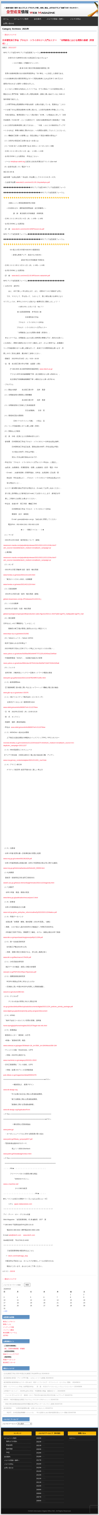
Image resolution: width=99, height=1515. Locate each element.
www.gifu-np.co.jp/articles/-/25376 (15, 693)
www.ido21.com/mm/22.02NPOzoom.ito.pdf (28, 229)
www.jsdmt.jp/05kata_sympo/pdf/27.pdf (17, 1139)
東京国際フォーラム (10, 1333)
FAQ (7, 1452)
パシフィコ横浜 (8, 1330)
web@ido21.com (15, 1235)
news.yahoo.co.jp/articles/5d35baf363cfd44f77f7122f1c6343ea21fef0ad (29, 654)
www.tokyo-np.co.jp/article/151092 (16, 634)
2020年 (38, 1449)
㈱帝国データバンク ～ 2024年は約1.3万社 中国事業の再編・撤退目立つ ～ (30, 1391)
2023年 (38, 1438)
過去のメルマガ (9, 35)
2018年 (38, 1456)
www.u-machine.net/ (10, 1184)
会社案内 (37, 19)
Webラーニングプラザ (11, 1354)
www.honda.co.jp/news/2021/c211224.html (19, 575)
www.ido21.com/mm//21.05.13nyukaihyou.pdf (33, 182)
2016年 (38, 1464)
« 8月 (5, 1311)
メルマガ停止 (75, 19)
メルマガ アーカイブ (9, 1424)
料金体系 (9, 1445)
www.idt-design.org (10, 1090)
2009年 (38, 1490)
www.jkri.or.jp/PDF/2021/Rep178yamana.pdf (19, 972)
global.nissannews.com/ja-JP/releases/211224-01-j (22, 599)
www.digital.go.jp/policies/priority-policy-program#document (25, 1011)
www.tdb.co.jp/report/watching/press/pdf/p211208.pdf (23, 937)
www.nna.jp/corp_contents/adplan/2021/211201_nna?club (24, 760)
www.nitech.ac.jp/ (46, 369)
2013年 (38, 1475)
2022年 (38, 1442)
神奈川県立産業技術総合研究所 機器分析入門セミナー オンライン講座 (29, 1404)
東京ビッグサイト (9, 1322)
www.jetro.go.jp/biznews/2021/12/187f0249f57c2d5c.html (24, 678)
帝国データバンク (9, 1360)
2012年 (38, 1478)
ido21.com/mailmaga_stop (18, 1256)
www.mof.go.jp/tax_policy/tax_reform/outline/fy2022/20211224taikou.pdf (30, 912)
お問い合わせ (8, 23)
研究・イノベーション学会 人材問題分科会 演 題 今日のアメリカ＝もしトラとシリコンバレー (39, 1386)
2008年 (38, 1493)
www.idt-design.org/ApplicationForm (16, 1110)
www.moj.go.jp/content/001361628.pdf (17, 859)
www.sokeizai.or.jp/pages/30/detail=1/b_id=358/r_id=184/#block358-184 (30, 1046)
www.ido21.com (29, 1235)
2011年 (38, 1482)
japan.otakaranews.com (23, 1204)
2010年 (38, 1486)
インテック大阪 (8, 1327)
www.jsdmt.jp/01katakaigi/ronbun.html (17, 1154)
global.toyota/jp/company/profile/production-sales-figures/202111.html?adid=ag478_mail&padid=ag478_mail (43, 614)
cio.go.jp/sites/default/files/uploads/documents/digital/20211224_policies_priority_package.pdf (38, 1007)
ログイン (72, 1438)
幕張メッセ (7, 1324)
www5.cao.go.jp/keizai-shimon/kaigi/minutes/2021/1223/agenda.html (28, 883)
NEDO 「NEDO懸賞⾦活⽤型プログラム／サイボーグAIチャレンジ (27, 1399)
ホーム (6, 19)
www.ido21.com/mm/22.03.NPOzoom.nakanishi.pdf (31, 276)
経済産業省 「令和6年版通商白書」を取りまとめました (24, 1408)
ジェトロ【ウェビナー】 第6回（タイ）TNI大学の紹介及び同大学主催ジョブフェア (34, 1395)
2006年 (38, 1501)
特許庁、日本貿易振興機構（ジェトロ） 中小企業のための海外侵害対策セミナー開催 (36, 1412)
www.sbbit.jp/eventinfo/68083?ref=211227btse (20, 707)
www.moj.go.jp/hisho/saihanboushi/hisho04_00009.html (23, 868)
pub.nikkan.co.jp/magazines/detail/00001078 (19, 1075)
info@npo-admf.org (18, 162)
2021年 (12, 1271)
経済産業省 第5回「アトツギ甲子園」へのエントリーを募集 (24, 1378)
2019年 (38, 1453)
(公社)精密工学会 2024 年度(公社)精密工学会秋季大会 (22, 1373)
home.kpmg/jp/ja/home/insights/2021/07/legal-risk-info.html (25, 1026)
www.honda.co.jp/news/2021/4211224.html (19, 584)
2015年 (38, 1468)
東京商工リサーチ (9, 1362)
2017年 (38, 1460)
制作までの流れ (11, 1441)
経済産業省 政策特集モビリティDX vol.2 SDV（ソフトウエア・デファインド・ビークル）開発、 (38, 1382)
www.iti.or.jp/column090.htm (13, 992)
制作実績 (9, 1449)
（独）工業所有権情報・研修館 (14, 1349)
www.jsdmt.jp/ (8, 1130)
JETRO (5, 1335)
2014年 (38, 1471)
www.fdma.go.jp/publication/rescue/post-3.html (20, 898)
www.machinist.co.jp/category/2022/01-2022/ (20, 1060)
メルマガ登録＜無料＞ (56, 19)
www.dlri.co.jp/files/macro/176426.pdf (17, 957)
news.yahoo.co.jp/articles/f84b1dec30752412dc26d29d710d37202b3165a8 (31, 663)
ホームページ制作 (21, 19)
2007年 (38, 1497)
